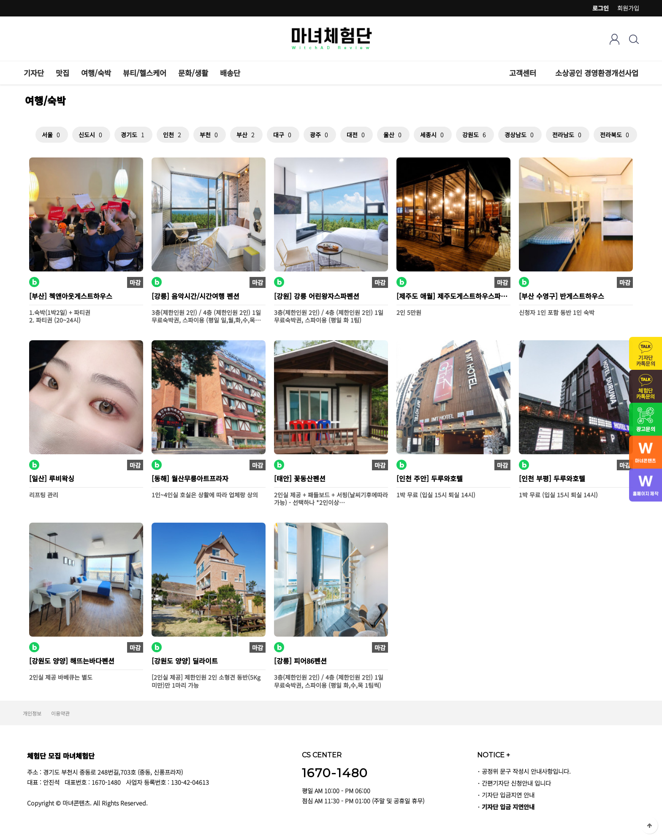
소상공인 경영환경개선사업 (596, 73)
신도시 (91, 134)
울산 (393, 134)
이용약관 (60, 713)
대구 (283, 134)
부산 (246, 134)
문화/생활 (193, 73)
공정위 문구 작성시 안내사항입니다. (526, 771)
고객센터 (522, 73)
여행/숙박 (96, 73)
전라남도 (567, 134)
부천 (210, 134)
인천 (173, 134)
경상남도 (520, 134)
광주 (320, 134)
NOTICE (493, 755)
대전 (356, 134)
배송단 (230, 73)
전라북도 (615, 134)
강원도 (475, 134)
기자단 (34, 73)
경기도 (133, 134)
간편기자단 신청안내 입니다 (516, 782)
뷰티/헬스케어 (144, 73)
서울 (52, 134)
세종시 (432, 134)
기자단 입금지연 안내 (508, 794)
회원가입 (628, 8)
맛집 (62, 73)
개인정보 (32, 713)
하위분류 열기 (540, 73)
